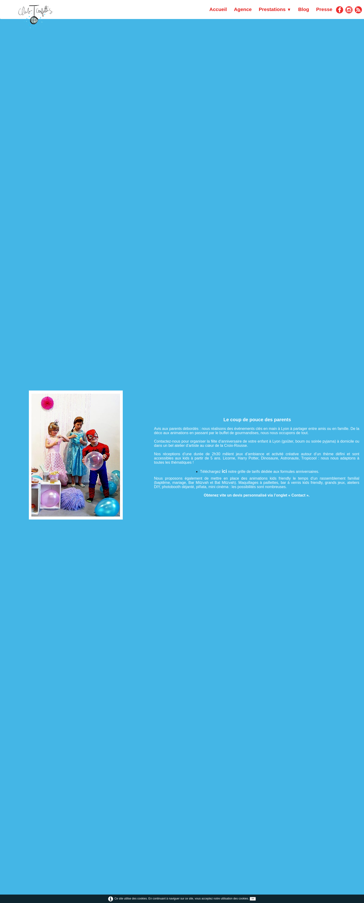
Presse (324, 9)
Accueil (218, 9)
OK (253, 899)
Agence (243, 9)
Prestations (275, 9)
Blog (303, 9)
